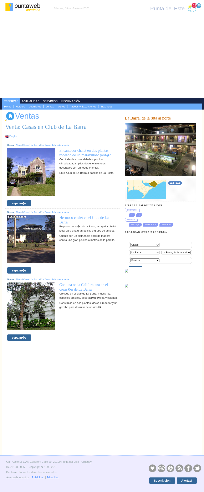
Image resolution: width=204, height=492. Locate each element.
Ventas (50, 106)
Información (70, 101)
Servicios (50, 101)
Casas (26, 145)
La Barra (35, 145)
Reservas (11, 101)
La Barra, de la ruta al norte (55, 145)
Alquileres (35, 106)
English (13, 136)
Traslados (106, 106)
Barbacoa (150, 224)
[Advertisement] (39, 57)
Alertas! (186, 480)
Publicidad (38, 477)
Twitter (197, 468)
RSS (179, 468)
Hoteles (20, 106)
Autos (61, 106)
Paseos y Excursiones (83, 106)
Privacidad (52, 477)
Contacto (170, 468)
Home (7, 106)
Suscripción (162, 480)
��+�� (175, 183)
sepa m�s (19, 203)
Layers (161, 468)
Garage (135, 224)
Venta (19, 145)
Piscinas (166, 224)
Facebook (188, 468)
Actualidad (30, 101)
